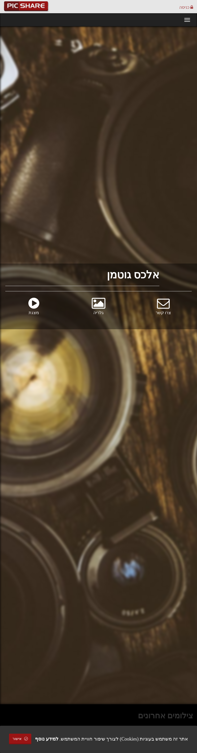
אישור (20, 739)
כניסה (186, 7)
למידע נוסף (46, 739)
